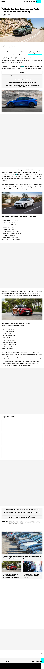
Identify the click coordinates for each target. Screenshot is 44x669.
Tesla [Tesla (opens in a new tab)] (35, 68)
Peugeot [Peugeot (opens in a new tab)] (13, 178)
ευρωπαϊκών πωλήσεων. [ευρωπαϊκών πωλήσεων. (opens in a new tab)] (35, 54)
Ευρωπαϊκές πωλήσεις (13, 521)
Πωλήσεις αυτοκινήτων (24, 521)
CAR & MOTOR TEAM (6, 14)
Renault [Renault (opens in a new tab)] (4, 178)
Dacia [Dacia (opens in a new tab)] (22, 66)
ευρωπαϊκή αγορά (19, 523)
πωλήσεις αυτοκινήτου (35, 521)
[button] (4, 1)
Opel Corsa (34, 522)
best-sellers (12, 522)
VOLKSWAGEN (12, 523)
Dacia (25, 522)
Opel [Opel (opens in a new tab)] (4, 176)
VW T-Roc (29, 522)
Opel (39, 522)
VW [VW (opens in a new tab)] (17, 174)
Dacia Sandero (19, 522)
